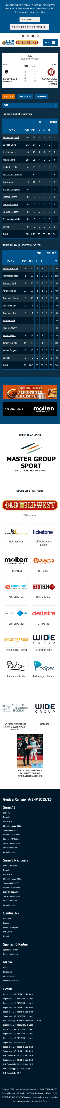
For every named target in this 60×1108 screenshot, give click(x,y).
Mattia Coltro (9, 159)
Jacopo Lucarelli (10, 343)
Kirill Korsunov (9, 152)
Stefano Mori (9, 320)
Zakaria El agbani (11, 211)
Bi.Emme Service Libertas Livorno (49, 81)
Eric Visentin (8, 182)
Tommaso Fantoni (11, 298)
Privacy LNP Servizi (17, 1093)
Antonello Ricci (9, 290)
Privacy (5, 1093)
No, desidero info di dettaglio (28, 26)
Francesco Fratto (10, 275)
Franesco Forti (9, 283)
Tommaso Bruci (10, 313)
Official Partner (16, 597)
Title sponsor (30, 515)
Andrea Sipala (9, 335)
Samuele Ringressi (11, 189)
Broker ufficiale (44, 649)
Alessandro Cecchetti (12, 174)
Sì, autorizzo (28, 19)
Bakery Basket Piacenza (10, 80)
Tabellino (41, 97)
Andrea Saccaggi (10, 268)
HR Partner (43, 571)
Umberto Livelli (10, 167)
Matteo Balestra (10, 204)
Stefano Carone (10, 196)
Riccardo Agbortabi (11, 219)
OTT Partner (44, 623)
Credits (55, 1093)
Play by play (25, 97)
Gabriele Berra (9, 144)
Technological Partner (16, 649)
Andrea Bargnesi (10, 350)
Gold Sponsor (16, 541)
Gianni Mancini (9, 305)
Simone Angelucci (11, 137)
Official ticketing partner (44, 543)
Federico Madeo (10, 328)
